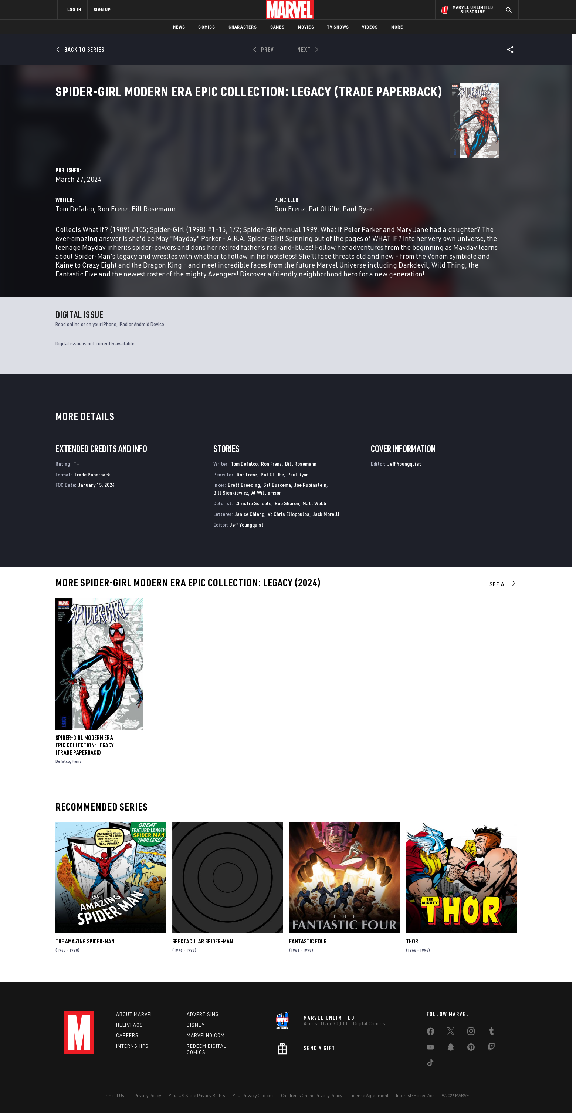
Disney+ (197, 1025)
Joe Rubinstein (310, 490)
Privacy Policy (147, 1095)
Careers (127, 1036)
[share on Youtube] (430, 1048)
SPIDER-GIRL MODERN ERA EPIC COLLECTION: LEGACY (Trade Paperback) (84, 750)
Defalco (62, 766)
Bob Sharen (287, 508)
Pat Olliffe (393, 174)
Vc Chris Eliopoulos (288, 519)
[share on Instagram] (471, 1032)
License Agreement (369, 1095)
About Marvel (134, 1014)
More (397, 27)
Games (277, 27)
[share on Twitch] (491, 1048)
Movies (306, 27)
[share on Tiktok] (430, 1064)
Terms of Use (114, 1095)
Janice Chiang (249, 519)
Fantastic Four (308, 946)
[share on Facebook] (430, 1033)
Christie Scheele (253, 508)
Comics (206, 27)
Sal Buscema (277, 490)
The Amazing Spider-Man (85, 946)
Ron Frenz (251, 174)
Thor (412, 946)
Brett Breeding (244, 490)
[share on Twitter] (450, 1032)
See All (503, 589)
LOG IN (74, 9)
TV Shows (338, 27)
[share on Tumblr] (491, 1032)
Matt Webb (314, 508)
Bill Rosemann (292, 174)
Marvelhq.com (206, 1036)
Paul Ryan (427, 174)
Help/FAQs (129, 1025)
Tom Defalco (213, 174)
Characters (242, 27)
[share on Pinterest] (471, 1048)
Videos (369, 27)
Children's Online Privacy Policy (311, 1095)
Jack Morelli (326, 519)
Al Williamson (266, 498)
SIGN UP (102, 9)
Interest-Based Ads (415, 1095)
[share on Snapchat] (450, 1048)
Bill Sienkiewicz (230, 498)
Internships (132, 1046)
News (179, 27)
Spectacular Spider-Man (202, 946)
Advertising (203, 1014)
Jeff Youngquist (247, 529)
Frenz (77, 766)
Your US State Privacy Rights (197, 1095)
